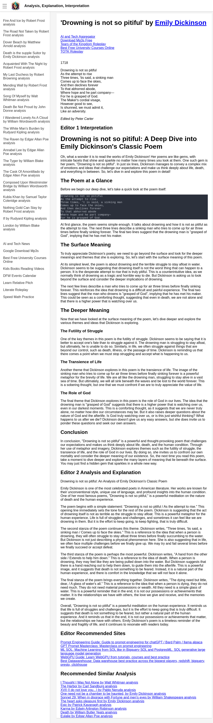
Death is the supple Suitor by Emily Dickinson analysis (24, 54)
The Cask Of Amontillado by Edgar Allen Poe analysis (23, 173)
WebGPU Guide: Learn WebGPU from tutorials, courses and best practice (115, 662)
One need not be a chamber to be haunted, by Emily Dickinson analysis (113, 698)
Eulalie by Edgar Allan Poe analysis (87, 721)
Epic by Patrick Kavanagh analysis (86, 710)
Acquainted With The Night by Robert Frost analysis (25, 65)
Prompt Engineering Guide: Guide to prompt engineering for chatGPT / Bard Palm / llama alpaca (131, 647)
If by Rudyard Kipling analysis (25, 218)
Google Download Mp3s (21, 251)
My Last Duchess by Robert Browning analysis (23, 76)
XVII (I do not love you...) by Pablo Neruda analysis (98, 695)
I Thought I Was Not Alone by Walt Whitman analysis (99, 687)
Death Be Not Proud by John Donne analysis (24, 108)
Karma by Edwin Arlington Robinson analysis (94, 713)
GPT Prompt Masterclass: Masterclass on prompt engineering (106, 651)
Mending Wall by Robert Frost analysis (25, 87)
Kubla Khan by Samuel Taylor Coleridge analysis (25, 198)
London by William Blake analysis (21, 227)
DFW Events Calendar (19, 276)
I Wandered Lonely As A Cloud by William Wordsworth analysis (26, 119)
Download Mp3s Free (76, 40)
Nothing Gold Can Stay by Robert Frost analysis (22, 209)
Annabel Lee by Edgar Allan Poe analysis (23, 152)
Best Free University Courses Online (24, 259)
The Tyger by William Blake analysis (23, 162)
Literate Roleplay (15, 290)
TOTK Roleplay (72, 51)
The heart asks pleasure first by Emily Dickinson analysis (102, 706)
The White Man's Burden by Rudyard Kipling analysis (23, 130)
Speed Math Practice (18, 297)
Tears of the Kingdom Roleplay (83, 44)
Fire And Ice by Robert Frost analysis (24, 22)
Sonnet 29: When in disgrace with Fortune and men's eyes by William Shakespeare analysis (128, 702)
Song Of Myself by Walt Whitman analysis (20, 98)
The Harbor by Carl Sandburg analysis (89, 691)
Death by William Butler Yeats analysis (89, 717)
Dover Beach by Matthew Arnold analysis (21, 44)
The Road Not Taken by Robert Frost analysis (26, 33)
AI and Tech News (16, 244)
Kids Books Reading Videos (23, 268)
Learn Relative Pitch (18, 283)
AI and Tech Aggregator (78, 36)
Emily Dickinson (180, 22)
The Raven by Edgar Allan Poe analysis (26, 141)
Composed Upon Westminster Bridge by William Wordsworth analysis (25, 186)
